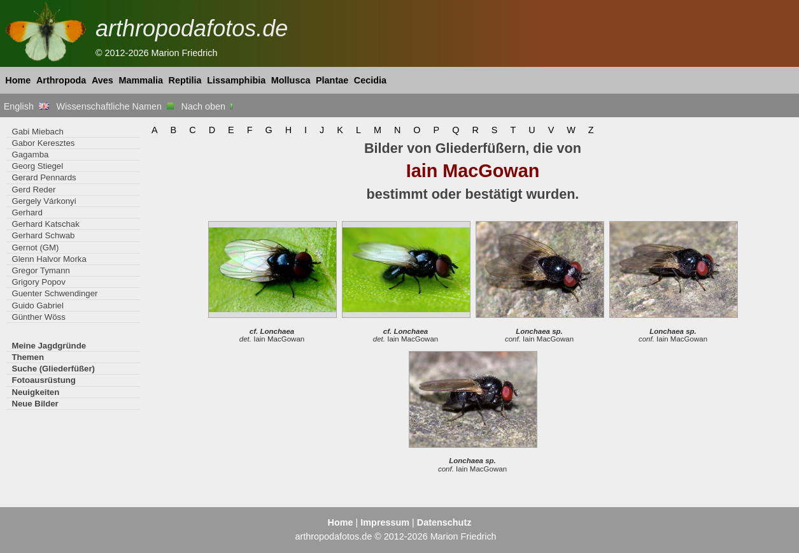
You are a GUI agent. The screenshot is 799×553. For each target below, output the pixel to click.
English (26, 106)
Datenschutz (444, 522)
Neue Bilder (34, 403)
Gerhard (26, 212)
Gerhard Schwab (42, 235)
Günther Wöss (38, 317)
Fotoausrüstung (43, 380)
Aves (102, 80)
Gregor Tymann (40, 270)
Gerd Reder (33, 189)
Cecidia (370, 80)
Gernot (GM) (35, 247)
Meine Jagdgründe (48, 345)
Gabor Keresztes (42, 143)
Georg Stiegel (37, 166)
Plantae (332, 80)
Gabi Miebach (37, 131)
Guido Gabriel (37, 305)
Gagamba (29, 154)
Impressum (384, 522)
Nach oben (208, 106)
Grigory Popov (38, 282)
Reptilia (185, 80)
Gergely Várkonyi (43, 201)
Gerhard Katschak (45, 224)
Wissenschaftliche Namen (115, 106)
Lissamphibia (236, 80)
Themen (27, 357)
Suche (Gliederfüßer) (53, 368)
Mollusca (291, 80)
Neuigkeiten (35, 392)
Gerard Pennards (43, 177)
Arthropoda (61, 80)
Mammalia (140, 80)
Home (18, 80)
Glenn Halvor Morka (48, 259)
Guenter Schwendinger (54, 293)
